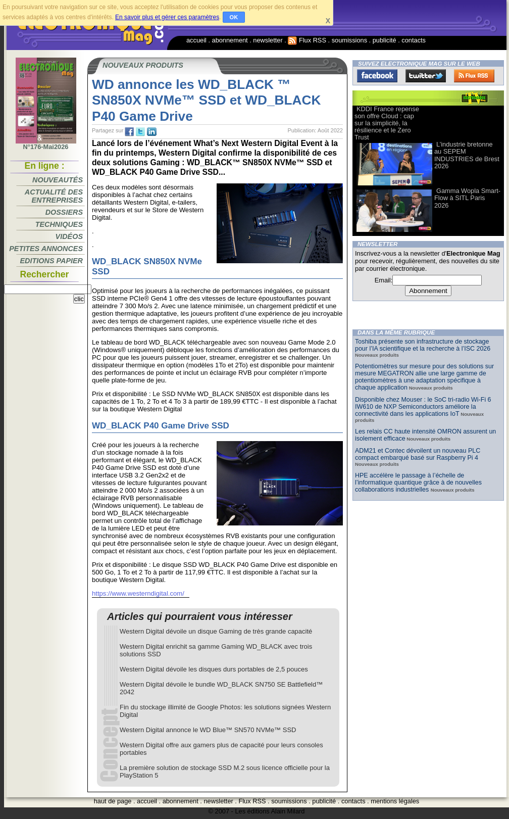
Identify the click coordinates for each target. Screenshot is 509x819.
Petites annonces (46, 249)
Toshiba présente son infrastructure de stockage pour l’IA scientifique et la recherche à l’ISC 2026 (422, 345)
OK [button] (234, 17)
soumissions (349, 40)
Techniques (59, 224)
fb (129, 132)
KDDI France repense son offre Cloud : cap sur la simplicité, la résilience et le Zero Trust (386, 123)
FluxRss (474, 75)
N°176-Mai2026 (46, 144)
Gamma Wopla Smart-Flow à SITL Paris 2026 (467, 198)
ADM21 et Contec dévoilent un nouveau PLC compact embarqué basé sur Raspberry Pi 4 (417, 454)
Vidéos (69, 236)
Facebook (377, 75)
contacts (413, 40)
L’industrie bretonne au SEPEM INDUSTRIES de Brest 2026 (466, 154)
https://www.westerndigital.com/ (138, 593)
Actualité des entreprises (54, 196)
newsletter (267, 40)
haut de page (113, 801)
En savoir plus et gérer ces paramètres (167, 17)
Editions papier (51, 261)
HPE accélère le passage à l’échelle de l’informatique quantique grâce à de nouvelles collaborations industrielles (418, 482)
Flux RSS (307, 40)
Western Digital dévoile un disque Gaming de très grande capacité (216, 631)
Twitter (425, 75)
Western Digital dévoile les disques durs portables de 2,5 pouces (214, 669)
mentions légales (395, 801)
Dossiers (64, 212)
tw (140, 132)
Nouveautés (57, 180)
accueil (196, 40)
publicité (384, 40)
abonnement (230, 40)
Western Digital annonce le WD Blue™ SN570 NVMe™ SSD (208, 730)
